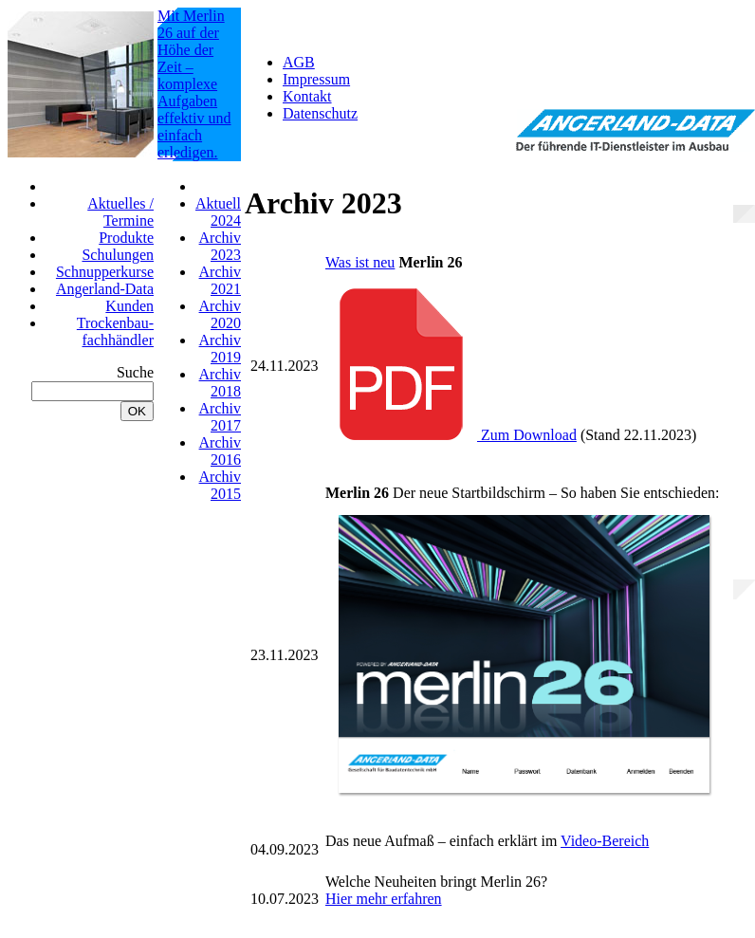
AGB (299, 62)
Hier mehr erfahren (383, 899)
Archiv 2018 (220, 382)
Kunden (129, 306)
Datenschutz (320, 113)
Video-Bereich (605, 841)
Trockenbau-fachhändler (115, 331)
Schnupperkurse (105, 272)
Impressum (316, 79)
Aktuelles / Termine (120, 212)
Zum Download (451, 435)
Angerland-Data (105, 289)
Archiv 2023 (220, 246)
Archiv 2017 (220, 416)
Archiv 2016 (220, 451)
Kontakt (307, 96)
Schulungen (118, 255)
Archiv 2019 (220, 348)
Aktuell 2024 (218, 212)
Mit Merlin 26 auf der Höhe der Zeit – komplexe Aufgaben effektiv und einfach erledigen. (193, 84)
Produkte (126, 238)
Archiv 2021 (220, 280)
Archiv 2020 (220, 314)
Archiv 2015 (220, 485)
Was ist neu (360, 262)
